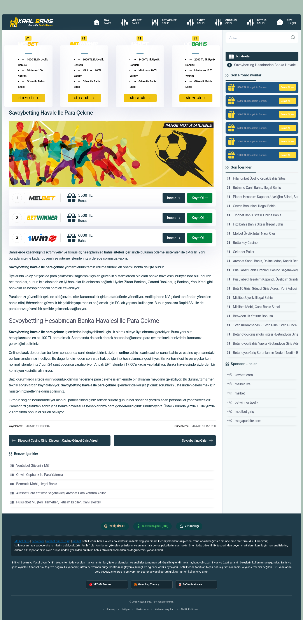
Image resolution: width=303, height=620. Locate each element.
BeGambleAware (190, 584)
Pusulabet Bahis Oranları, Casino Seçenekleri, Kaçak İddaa (263, 270)
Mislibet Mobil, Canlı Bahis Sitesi (253, 306)
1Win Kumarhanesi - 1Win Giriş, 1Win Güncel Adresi (263, 325)
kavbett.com (240, 375)
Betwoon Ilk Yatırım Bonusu (250, 316)
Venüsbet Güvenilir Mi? (29, 465)
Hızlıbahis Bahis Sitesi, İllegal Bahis (255, 224)
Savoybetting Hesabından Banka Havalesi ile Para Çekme (266, 65)
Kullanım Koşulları (164, 609)
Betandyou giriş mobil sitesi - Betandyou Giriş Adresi (263, 334)
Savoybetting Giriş (198, 440)
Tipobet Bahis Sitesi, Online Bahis (254, 215)
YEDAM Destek (100, 584)
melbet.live (238, 384)
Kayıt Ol (200, 198)
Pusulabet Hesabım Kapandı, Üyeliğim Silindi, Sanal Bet (263, 279)
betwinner (38, 541)
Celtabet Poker (240, 251)
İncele (174, 198)
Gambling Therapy (147, 584)
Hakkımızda (142, 609)
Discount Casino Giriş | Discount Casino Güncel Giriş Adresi (54, 440)
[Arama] (257, 37)
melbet (236, 393)
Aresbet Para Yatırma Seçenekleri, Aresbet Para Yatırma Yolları (58, 493)
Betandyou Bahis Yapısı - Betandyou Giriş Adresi (263, 343)
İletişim (126, 609)
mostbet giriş (240, 411)
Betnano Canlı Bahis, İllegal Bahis (254, 187)
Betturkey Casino (242, 242)
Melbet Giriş (22, 541)
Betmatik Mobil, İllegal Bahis (33, 484)
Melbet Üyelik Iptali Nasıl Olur (251, 233)
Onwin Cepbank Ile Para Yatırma (36, 475)
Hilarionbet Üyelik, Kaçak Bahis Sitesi (256, 178)
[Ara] (293, 37)
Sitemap (111, 609)
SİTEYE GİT (29, 98)
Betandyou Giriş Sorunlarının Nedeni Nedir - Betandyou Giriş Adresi (263, 352)
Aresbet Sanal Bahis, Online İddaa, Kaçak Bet (262, 261)
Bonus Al (287, 87)
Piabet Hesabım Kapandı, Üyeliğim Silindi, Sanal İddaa (263, 196)
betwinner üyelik (242, 402)
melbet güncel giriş (58, 541)
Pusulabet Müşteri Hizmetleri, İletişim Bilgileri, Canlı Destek (55, 502)
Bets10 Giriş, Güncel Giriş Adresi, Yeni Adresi (262, 288)
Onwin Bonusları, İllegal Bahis (251, 206)
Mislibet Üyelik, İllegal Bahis (250, 297)
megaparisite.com (244, 420)
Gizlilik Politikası (189, 609)
